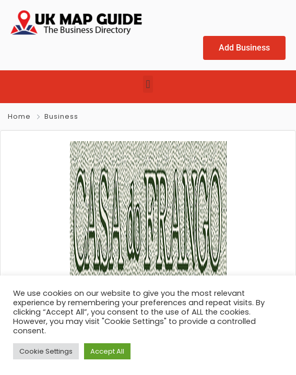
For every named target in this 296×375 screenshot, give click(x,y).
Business (61, 116)
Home (19, 116)
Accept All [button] (107, 351)
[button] (148, 84)
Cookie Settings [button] (46, 351)
